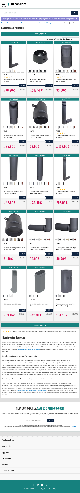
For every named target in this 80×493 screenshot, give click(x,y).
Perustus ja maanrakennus (29, 23)
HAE (74, 13)
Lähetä (51, 420)
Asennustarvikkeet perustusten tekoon (50, 23)
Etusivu (3, 23)
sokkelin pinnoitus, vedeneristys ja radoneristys (31, 390)
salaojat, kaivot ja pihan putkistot (28, 349)
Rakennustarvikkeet (13, 23)
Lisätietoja (73, 426)
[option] (3, 71)
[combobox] (36, 13)
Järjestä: (58, 39)
